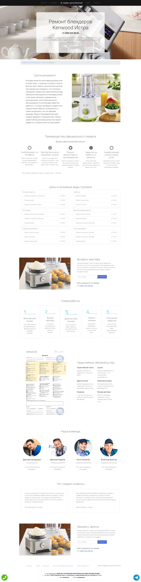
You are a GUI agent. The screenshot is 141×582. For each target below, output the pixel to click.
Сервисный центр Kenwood (31, 62)
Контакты (97, 3)
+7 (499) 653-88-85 (70, 33)
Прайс (88, 3)
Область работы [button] (82, 566)
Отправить (102, 277)
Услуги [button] (43, 3)
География (53, 3)
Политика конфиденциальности (62, 566)
